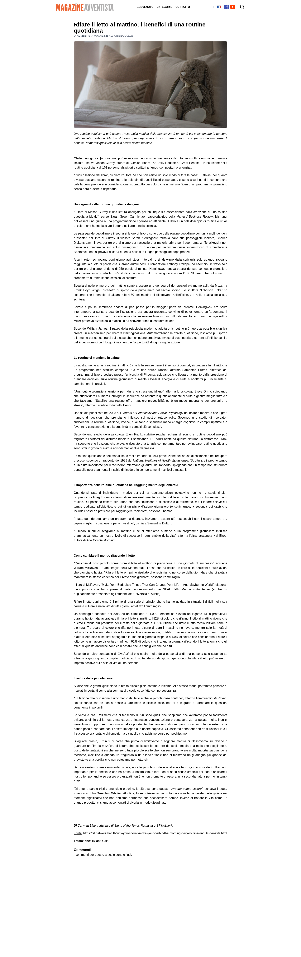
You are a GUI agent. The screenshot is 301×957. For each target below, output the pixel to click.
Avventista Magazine (93, 35)
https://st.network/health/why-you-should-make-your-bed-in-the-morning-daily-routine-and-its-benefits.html (155, 833)
